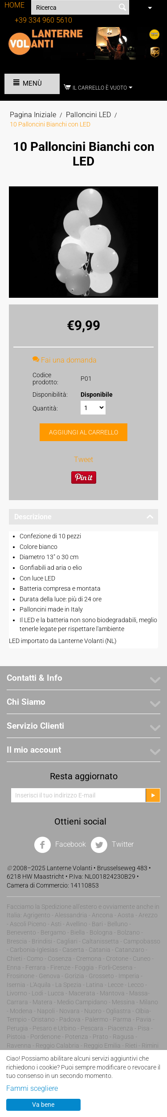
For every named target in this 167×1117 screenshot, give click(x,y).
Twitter (112, 845)
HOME (14, 5)
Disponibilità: (50, 394)
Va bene (43, 1104)
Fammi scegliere (32, 1088)
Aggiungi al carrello (83, 432)
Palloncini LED (88, 115)
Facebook (60, 845)
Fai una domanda (65, 360)
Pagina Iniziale (33, 115)
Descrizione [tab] (84, 516)
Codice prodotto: (45, 378)
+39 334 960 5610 (43, 20)
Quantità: (45, 408)
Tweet (83, 459)
